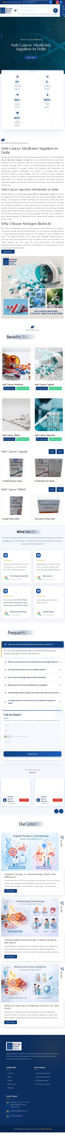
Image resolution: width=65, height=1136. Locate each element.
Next (60, 451)
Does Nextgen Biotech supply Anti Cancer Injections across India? (31, 692)
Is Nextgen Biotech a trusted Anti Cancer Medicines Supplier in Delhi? (30, 701)
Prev (52, 451)
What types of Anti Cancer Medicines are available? (25, 685)
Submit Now (32, 754)
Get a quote (63, 10)
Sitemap (10, 1088)
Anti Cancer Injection (45, 435)
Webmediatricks (46, 1129)
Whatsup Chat (22, 388)
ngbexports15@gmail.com (12, 2)
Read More (31, 57)
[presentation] (56, 811)
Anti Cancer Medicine (12, 384)
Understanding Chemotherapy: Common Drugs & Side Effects (30, 941)
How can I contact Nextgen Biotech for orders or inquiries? (28, 644)
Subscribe (24, 800)
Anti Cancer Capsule (44, 384)
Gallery (10, 1081)
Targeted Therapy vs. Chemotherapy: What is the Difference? (30, 875)
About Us (11, 1073)
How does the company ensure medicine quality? (25, 669)
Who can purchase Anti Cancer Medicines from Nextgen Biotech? (31, 662)
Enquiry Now (9, 388)
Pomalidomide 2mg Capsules (45, 481)
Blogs (9, 1077)
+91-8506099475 (29, 2)
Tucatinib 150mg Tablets (10, 519)
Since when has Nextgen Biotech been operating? (25, 677)
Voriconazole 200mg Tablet (45, 519)
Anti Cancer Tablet (11, 435)
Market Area (12, 1084)
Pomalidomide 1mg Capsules (12, 481)
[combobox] (7, 736)
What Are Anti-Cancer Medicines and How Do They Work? (31, 1007)
